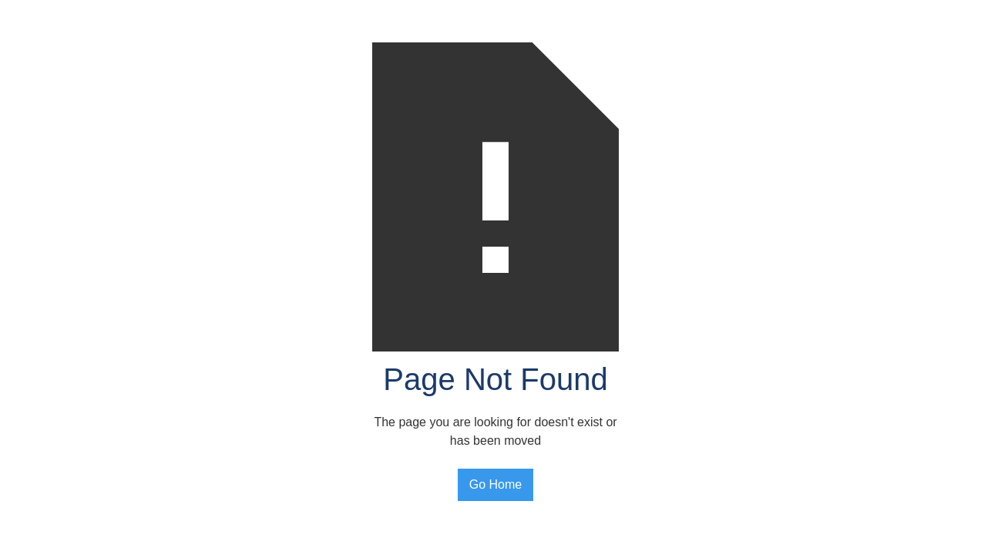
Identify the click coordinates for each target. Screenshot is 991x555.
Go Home (495, 484)
